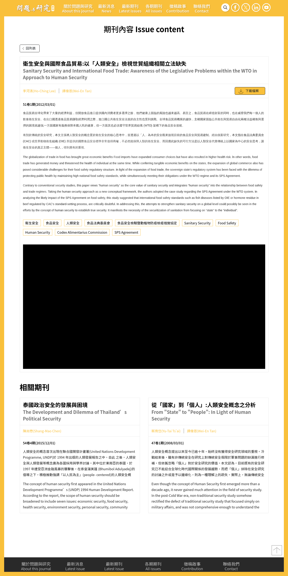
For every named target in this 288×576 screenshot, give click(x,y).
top (277, 552)
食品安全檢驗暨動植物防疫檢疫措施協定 (147, 222)
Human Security (37, 232)
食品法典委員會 (98, 222)
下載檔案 (248, 91)
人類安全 (73, 222)
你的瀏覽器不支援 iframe (144, 306)
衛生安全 (32, 222)
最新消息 (106, 8)
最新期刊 (130, 8)
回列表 (28, 48)
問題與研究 (35, 8)
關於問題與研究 (78, 8)
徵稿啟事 (177, 8)
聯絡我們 (201, 8)
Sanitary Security (197, 222)
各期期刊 (154, 8)
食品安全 (52, 222)
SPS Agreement (126, 232)
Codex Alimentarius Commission (82, 232)
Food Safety (227, 222)
